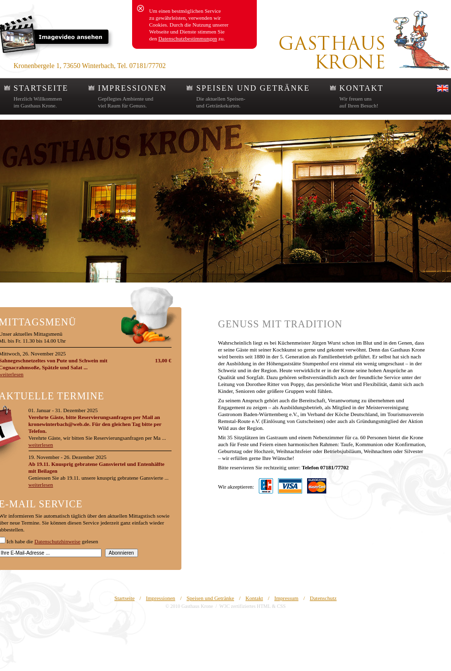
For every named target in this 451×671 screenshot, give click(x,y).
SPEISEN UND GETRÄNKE (253, 88)
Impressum (287, 598)
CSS (281, 606)
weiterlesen (41, 445)
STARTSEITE (41, 88)
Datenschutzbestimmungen (187, 38)
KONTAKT (361, 88)
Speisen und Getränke (210, 598)
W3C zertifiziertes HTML (245, 606)
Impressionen (160, 598)
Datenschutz (323, 598)
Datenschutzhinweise (57, 541)
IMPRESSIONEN (132, 88)
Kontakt (254, 598)
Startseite (124, 598)
